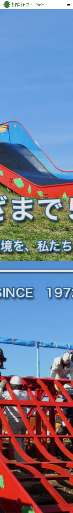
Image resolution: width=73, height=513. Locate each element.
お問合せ (36, 498)
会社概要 (36, 493)
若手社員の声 (36, 488)
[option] (36, 58)
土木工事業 (36, 478)
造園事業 (36, 473)
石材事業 (36, 483)
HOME (36, 468)
